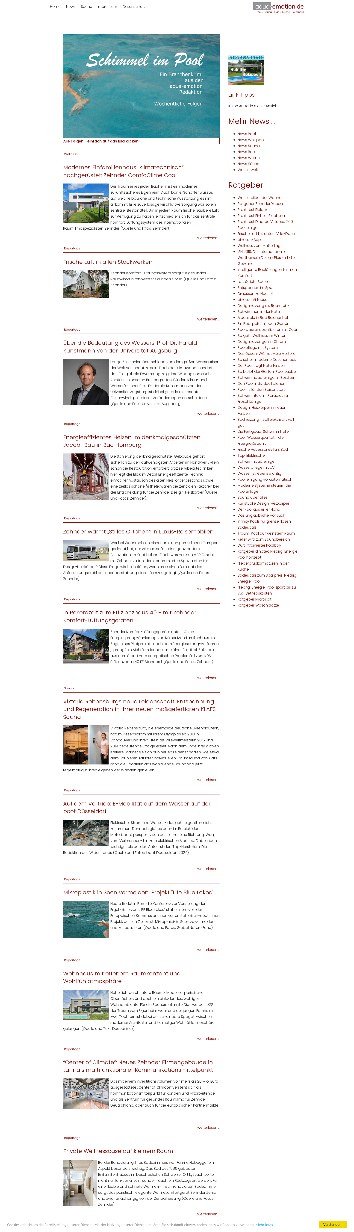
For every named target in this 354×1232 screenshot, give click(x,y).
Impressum (107, 6)
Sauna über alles (253, 497)
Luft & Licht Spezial (254, 281)
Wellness (71, 154)
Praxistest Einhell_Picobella (261, 215)
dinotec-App (249, 239)
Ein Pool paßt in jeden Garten (263, 323)
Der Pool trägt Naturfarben (261, 365)
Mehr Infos (264, 1224)
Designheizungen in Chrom (262, 341)
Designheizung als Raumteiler (264, 305)
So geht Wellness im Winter (261, 335)
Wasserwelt (248, 169)
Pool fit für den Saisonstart (261, 389)
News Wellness (250, 157)
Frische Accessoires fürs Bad (263, 449)
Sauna (69, 688)
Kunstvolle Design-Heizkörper (263, 503)
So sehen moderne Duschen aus (267, 359)
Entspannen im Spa (255, 287)
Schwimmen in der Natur (259, 311)
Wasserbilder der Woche (259, 197)
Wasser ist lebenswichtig (259, 473)
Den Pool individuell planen (262, 383)
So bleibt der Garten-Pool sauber (267, 371)
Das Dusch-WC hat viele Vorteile (266, 353)
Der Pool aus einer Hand (259, 509)
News (71, 6)
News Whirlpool (251, 139)
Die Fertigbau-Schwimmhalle (263, 431)
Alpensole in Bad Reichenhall (263, 317)
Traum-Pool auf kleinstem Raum (266, 533)
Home (55, 6)
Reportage (72, 248)
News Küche (248, 163)
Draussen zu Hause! (255, 293)
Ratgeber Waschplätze (258, 605)
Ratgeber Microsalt (254, 599)
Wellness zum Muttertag (259, 245)
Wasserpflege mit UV (256, 467)
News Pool (247, 133)
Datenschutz (134, 6)
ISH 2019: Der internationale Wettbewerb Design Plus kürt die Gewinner (266, 257)
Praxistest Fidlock (252, 209)
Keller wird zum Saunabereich (264, 539)
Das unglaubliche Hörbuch (261, 515)
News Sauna (249, 145)
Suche (86, 6)
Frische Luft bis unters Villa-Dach (266, 233)
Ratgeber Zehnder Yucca (260, 203)
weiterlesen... (208, 238)
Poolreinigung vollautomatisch (265, 479)
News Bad (246, 151)
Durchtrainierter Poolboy (259, 545)
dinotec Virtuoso (253, 299)
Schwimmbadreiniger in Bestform (267, 377)
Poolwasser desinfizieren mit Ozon (268, 329)
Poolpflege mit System (258, 347)
